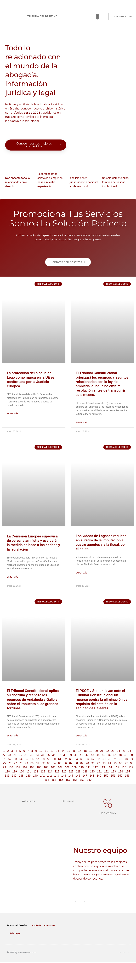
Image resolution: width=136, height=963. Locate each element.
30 (20, 755)
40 (75, 755)
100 (10, 767)
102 (24, 767)
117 (131, 767)
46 (109, 755)
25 (124, 750)
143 (56, 775)
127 (71, 771)
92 (98, 763)
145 (70, 775)
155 (54, 779)
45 (103, 755)
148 (92, 775)
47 (114, 755)
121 (28, 771)
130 (92, 771)
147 (85, 775)
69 (104, 759)
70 (109, 759)
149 (99, 775)
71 (115, 759)
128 (78, 771)
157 (68, 779)
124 (50, 771)
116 (123, 767)
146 (77, 775)
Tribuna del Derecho (17, 925)
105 (46, 767)
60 (54, 759)
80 (31, 763)
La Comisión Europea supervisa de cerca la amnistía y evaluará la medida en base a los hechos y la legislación (33, 542)
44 (98, 755)
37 (59, 755)
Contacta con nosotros (43, 925)
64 (76, 759)
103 (32, 767)
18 (85, 750)
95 (115, 763)
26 (129, 750)
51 (4, 759)
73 (126, 759)
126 (64, 771)
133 (113, 771)
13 (57, 750)
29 (14, 755)
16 (74, 750)
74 (131, 759)
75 (4, 763)
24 (118, 750)
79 (26, 763)
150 (106, 775)
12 (52, 750)
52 (9, 759)
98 (131, 763)
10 (40, 750)
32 (31, 755)
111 (88, 767)
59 (48, 759)
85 (59, 763)
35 (48, 755)
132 (106, 771)
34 (42, 755)
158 (75, 779)
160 (89, 779)
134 (120, 771)
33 (37, 755)
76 (9, 763)
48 (120, 755)
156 (61, 779)
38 (64, 755)
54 (20, 759)
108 (67, 767)
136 (7, 775)
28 (9, 755)
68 (98, 759)
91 (92, 763)
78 (20, 763)
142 (49, 775)
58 (43, 759)
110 (81, 767)
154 (46, 779)
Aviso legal (15, 933)
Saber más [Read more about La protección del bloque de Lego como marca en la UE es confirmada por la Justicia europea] (12, 413)
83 (48, 763)
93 (104, 763)
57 (37, 759)
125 (57, 771)
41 (81, 755)
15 (68, 750)
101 (17, 767)
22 (107, 750)
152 (120, 775)
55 (26, 759)
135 (127, 771)
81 (37, 763)
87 (70, 763)
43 (92, 755)
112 (95, 767)
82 (43, 763)
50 (131, 755)
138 (21, 775)
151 (113, 775)
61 (59, 759)
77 (15, 763)
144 (63, 775)
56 (31, 759)
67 (92, 759)
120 (21, 771)
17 (79, 750)
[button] (97, 16)
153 (127, 775)
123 (43, 771)
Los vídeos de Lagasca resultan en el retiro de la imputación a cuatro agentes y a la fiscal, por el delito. (101, 542)
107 (60, 767)
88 (76, 763)
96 (120, 763)
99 (4, 767)
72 (120, 759)
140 (35, 775)
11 (46, 750)
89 (81, 763)
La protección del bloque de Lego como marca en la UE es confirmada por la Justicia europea (30, 379)
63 (70, 759)
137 (14, 775)
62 (65, 759)
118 (7, 771)
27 (3, 755)
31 (26, 755)
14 (63, 750)
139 (28, 775)
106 (53, 767)
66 (87, 759)
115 (116, 767)
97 (126, 763)
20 (96, 750)
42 (86, 755)
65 (81, 759)
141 (42, 775)
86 (65, 763)
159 (82, 779)
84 (54, 763)
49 (125, 755)
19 (90, 750)
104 (39, 767)
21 (101, 750)
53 (15, 759)
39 (70, 755)
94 (109, 763)
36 (53, 755)
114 (109, 767)
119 (14, 771)
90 (87, 763)
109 (74, 767)
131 (99, 771)
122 (35, 771)
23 (112, 750)
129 (85, 771)
